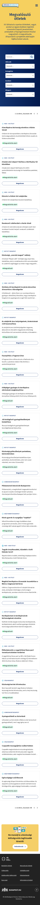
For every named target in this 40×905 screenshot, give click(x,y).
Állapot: (8, 90)
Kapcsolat (4, 880)
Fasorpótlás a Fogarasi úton (13, 355)
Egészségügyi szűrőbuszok (12, 777)
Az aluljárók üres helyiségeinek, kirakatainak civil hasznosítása (20, 322)
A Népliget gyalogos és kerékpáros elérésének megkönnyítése (15, 388)
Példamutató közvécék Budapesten (16, 486)
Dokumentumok (24, 875)
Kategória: (9, 71)
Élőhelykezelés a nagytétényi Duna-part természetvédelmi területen (18, 651)
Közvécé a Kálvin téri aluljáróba (14, 196)
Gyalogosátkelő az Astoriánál (13, 716)
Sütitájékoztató (24, 871)
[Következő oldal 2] (37, 113)
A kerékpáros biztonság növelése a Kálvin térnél (18, 128)
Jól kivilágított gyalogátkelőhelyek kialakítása (16, 420)
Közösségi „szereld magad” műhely (16, 255)
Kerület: (8, 81)
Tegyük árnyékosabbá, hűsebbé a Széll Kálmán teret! (17, 550)
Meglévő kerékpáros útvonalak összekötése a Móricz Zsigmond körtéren (20, 582)
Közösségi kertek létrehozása (14, 684)
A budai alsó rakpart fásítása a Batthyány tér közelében (20, 163)
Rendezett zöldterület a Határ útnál (16, 223)
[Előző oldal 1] (34, 113)
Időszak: (8, 62)
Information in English (26, 880)
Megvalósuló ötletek (26, 866)
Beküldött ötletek (6, 866)
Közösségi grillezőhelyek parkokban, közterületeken (16, 452)
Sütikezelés (4, 871)
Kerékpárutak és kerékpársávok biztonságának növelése (14, 617)
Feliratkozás (18, 846)
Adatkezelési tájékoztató (8, 875)
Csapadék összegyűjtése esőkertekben (17, 746)
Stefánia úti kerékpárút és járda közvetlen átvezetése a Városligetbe (19, 288)
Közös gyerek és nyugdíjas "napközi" (16, 517)
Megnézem (20, 149)
